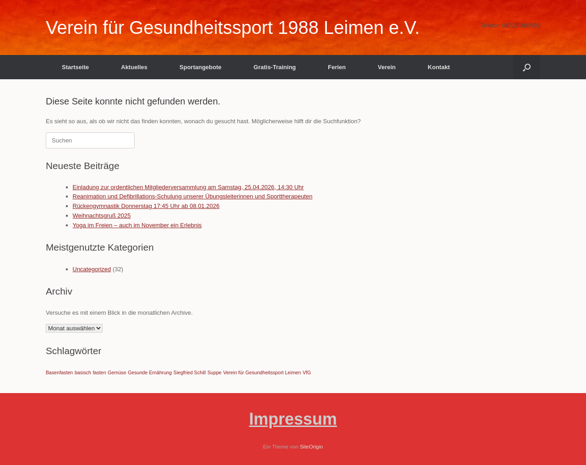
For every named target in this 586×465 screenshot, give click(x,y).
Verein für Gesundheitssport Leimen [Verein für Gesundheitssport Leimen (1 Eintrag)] (262, 372)
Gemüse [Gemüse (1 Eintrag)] (117, 372)
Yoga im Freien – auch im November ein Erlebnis (137, 225)
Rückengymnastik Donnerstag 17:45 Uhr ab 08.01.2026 (146, 205)
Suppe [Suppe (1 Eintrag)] (214, 372)
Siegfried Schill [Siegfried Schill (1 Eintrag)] (190, 372)
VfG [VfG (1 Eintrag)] (307, 372)
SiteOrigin (311, 446)
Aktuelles (134, 67)
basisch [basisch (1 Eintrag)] (83, 372)
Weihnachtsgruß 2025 (102, 215)
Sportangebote (200, 67)
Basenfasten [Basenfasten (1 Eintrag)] (59, 372)
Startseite (75, 67)
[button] (526, 67)
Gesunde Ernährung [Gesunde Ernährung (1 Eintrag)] (150, 372)
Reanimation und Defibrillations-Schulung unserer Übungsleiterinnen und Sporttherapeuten (193, 196)
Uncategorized (92, 269)
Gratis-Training (275, 67)
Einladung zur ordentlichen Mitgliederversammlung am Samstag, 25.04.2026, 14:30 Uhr (188, 187)
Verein (387, 67)
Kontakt (439, 67)
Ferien (337, 67)
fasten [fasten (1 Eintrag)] (99, 372)
